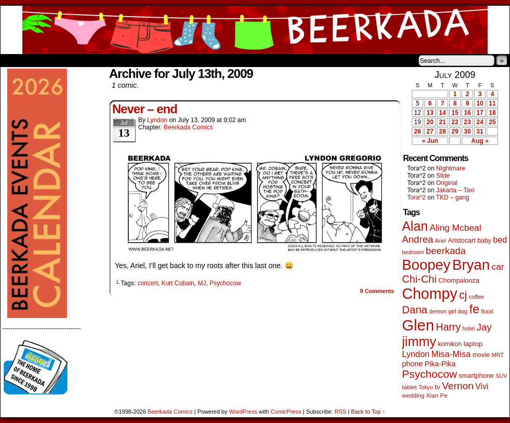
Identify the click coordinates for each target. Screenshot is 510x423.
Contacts (117, 60)
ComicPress (286, 411)
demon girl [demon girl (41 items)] (442, 311)
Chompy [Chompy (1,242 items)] (430, 293)
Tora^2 (416, 197)
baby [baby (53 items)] (484, 240)
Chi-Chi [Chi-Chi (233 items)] (419, 279)
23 (467, 122)
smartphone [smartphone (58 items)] (476, 375)
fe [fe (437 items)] (474, 309)
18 (492, 112)
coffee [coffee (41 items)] (477, 297)
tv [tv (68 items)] (437, 387)
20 (429, 122)
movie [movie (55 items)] (481, 355)
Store (77, 60)
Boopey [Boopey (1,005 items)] (426, 265)
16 (467, 112)
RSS (340, 411)
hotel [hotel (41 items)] (468, 328)
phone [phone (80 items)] (412, 364)
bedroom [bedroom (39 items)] (413, 252)
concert (148, 283)
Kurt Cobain (178, 283)
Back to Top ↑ (368, 411)
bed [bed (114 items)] (500, 239)
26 (417, 131)
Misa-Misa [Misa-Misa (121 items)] (451, 354)
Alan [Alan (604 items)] (415, 226)
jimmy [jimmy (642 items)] (419, 341)
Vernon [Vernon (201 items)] (458, 385)
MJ (202, 283)
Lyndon (157, 120)
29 (454, 131)
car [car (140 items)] (498, 266)
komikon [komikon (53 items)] (450, 344)
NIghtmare (450, 168)
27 (429, 131)
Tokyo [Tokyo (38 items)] (426, 387)
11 (492, 103)
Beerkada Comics (255, 30)
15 (454, 112)
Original (447, 183)
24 (479, 122)
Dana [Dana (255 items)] (414, 309)
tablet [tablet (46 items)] (409, 387)
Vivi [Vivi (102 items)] (481, 386)
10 (479, 103)
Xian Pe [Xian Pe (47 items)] (437, 395)
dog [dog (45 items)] (462, 311)
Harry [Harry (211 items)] (448, 327)
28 (442, 131)
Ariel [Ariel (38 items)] (440, 240)
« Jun (430, 140)
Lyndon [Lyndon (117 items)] (416, 354)
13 (429, 112)
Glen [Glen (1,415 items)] (418, 325)
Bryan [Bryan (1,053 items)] (471, 265)
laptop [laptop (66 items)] (473, 344)
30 (467, 131)
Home (15, 60)
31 (479, 131)
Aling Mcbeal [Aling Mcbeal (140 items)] (455, 227)
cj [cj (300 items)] (463, 295)
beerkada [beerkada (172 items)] (446, 250)
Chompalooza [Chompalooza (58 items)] (458, 280)
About (45, 60)
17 (479, 112)
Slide (443, 175)
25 (492, 122)
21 (442, 122)
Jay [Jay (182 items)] (484, 327)
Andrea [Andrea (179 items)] (417, 239)
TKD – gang (452, 197)
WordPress (243, 411)
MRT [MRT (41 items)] (498, 355)
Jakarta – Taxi (455, 190)
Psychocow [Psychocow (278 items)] (429, 374)
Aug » (479, 140)
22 (454, 122)
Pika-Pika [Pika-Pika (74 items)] (440, 364)
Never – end (144, 109)
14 (442, 112)
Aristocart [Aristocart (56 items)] (462, 240)
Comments (377, 291)
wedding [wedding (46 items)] (413, 395)
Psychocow (225, 283)
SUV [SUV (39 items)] (501, 376)
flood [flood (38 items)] (487, 311)
